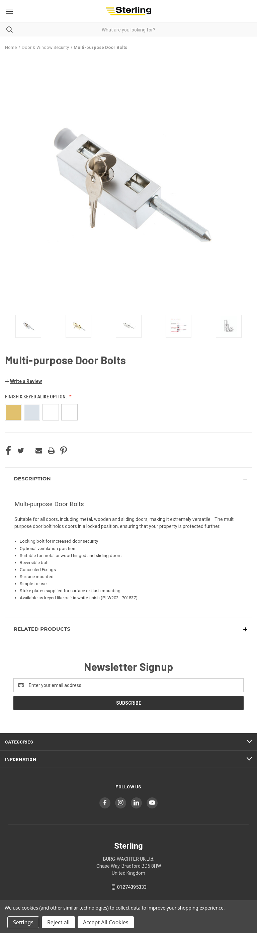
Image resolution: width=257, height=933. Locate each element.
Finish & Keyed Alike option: (36, 396)
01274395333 (132, 887)
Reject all (58, 922)
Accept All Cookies (105, 922)
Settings (23, 922)
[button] (23, 381)
